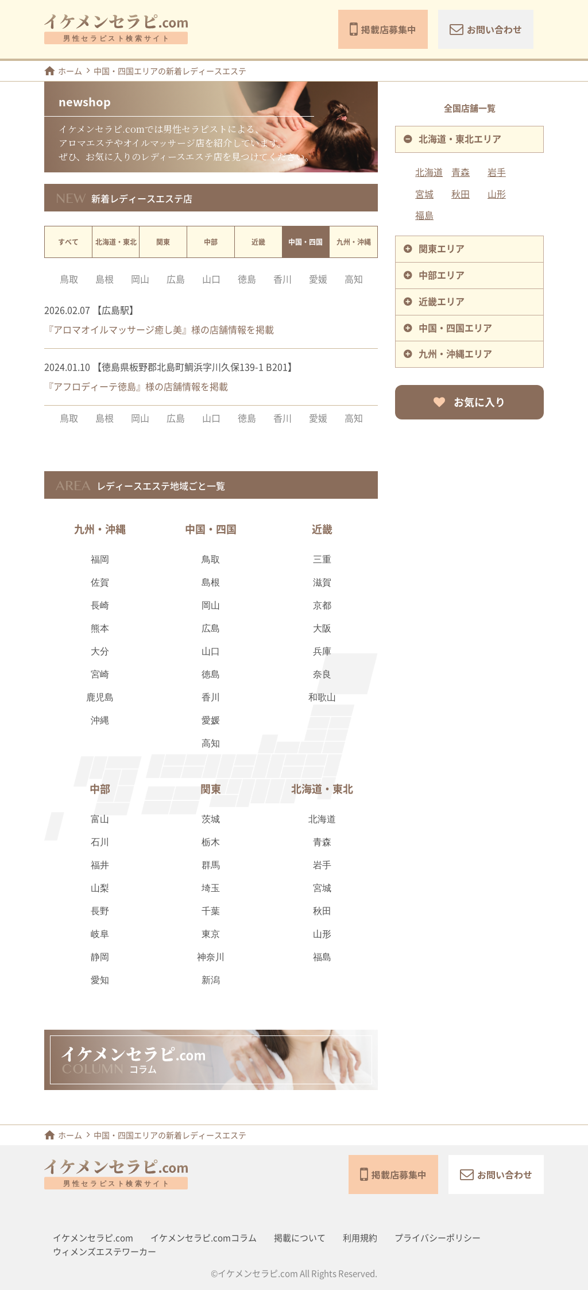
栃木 (211, 843)
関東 (163, 241)
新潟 (211, 980)
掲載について (300, 1238)
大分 (100, 652)
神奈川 (211, 957)
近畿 (258, 241)
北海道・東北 (116, 241)
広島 (176, 279)
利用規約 (360, 1238)
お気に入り (469, 402)
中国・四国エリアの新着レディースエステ (170, 71)
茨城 (211, 820)
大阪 (322, 629)
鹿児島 (100, 698)
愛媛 (318, 279)
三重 (322, 560)
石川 (100, 843)
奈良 (322, 675)
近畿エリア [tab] (442, 301)
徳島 (247, 279)
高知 (354, 279)
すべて (68, 241)
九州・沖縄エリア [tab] (455, 354)
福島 (322, 957)
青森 (322, 843)
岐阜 (100, 934)
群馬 (211, 866)
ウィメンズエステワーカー (104, 1251)
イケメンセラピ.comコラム (203, 1238)
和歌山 (322, 698)
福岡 (100, 560)
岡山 (140, 279)
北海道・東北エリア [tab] (460, 139)
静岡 (100, 957)
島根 (104, 279)
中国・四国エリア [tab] (455, 328)
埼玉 (211, 889)
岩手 (322, 866)
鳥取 (69, 279)
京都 (322, 606)
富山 (100, 820)
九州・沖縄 (353, 241)
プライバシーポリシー (437, 1238)
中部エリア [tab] (442, 275)
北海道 (322, 820)
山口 (211, 279)
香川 (282, 279)
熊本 (100, 629)
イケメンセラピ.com (93, 1238)
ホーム (63, 70)
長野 (100, 912)
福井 (100, 866)
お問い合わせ (486, 29)
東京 (211, 934)
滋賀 (322, 583)
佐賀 (100, 583)
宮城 (322, 889)
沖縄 (100, 721)
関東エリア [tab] (442, 248)
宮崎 (100, 675)
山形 (322, 934)
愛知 (100, 980)
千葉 (211, 912)
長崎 (100, 606)
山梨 (100, 889)
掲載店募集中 (383, 29)
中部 (211, 241)
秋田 (322, 912)
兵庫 (322, 652)
